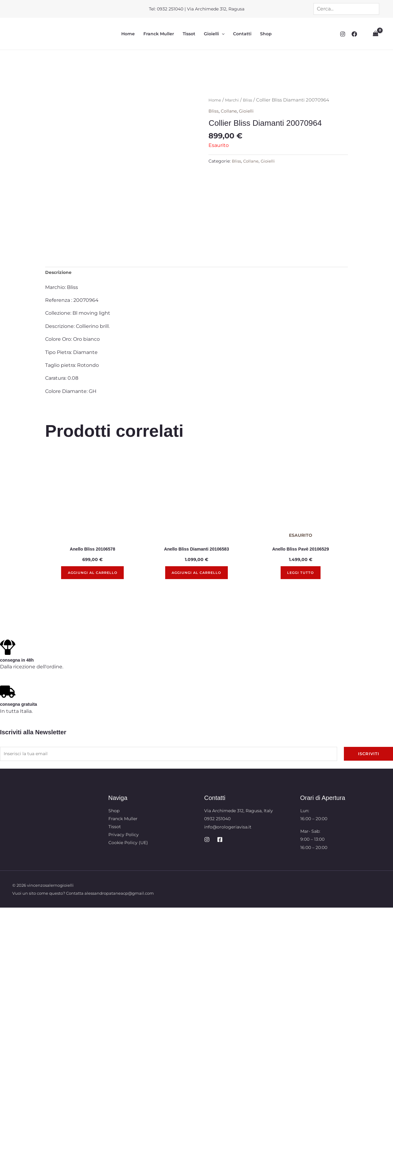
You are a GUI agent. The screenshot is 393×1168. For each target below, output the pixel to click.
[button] (221, 34)
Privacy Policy (123, 839)
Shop (266, 34)
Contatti (242, 34)
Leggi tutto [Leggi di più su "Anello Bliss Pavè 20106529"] (300, 576)
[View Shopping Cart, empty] (375, 34)
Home (128, 34)
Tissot (189, 34)
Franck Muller (158, 34)
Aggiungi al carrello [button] (92, 576)
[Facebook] (353, 34)
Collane (231, 111)
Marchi (234, 100)
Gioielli (214, 34)
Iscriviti (368, 757)
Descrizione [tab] (60, 273)
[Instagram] (341, 34)
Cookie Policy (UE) (128, 847)
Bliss (251, 100)
